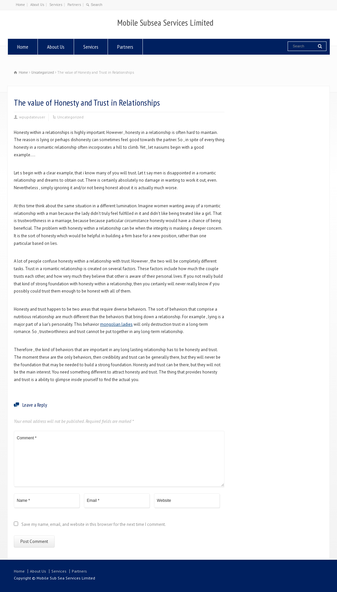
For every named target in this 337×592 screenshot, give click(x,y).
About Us (37, 4)
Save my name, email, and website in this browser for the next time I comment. (93, 524)
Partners (74, 4)
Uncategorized (70, 117)
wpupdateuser (32, 117)
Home (20, 4)
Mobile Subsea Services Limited (165, 22)
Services (55, 4)
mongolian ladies (116, 324)
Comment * (119, 459)
